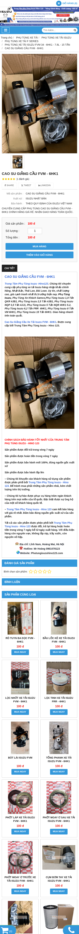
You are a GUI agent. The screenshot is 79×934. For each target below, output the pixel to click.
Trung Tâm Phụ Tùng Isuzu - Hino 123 (29, 509)
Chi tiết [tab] (9, 268)
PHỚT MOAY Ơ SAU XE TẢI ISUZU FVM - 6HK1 (59, 819)
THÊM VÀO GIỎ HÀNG (39, 255)
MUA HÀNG (39, 246)
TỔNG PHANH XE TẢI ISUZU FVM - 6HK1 (58, 759)
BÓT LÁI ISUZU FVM (20, 757)
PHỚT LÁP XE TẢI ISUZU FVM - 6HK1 (20, 819)
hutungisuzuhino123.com (48, 553)
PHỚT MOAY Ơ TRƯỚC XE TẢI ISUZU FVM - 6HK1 (20, 879)
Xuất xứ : (18, 198)
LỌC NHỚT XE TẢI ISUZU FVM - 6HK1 (20, 699)
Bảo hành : (17, 203)
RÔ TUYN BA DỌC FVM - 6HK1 (20, 640)
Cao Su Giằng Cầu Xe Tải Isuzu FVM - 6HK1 (30, 322)
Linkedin (44, 185)
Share (9, 185)
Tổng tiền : (12, 237)
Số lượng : (12, 230)
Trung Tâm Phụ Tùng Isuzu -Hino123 (26, 283)
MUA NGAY (20, 652)
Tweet (26, 185)
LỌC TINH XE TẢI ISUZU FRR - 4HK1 (59, 699)
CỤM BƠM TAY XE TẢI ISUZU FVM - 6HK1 (59, 879)
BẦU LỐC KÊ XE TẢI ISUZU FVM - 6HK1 (59, 640)
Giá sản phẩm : (15, 223)
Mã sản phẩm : (15, 193)
